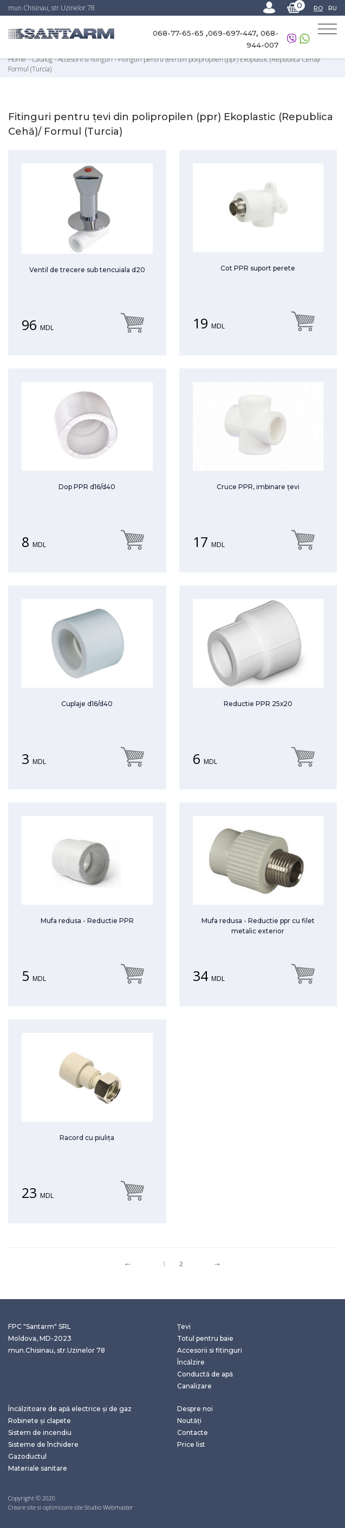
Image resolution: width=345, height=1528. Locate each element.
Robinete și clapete (39, 1421)
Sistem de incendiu (39, 1432)
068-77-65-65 (179, 33)
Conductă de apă (205, 1374)
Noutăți (189, 1421)
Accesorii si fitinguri (86, 59)
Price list (191, 1444)
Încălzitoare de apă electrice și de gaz (70, 1409)
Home (18, 59)
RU (332, 8)
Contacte (192, 1432)
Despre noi (195, 1409)
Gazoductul (27, 1456)
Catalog (42, 59)
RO (318, 8)
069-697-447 (232, 33)
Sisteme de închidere (43, 1444)
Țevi (184, 1326)
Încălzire (191, 1362)
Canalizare (194, 1386)
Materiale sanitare (37, 1468)
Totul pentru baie (205, 1338)
